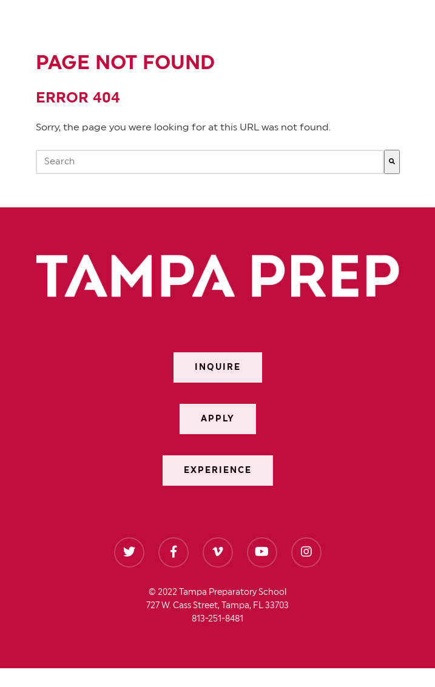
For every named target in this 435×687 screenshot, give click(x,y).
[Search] (392, 162)
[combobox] (210, 162)
